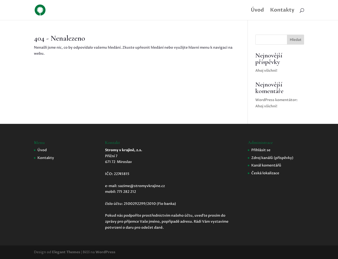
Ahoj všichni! (266, 70)
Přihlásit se (260, 150)
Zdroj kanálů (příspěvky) (272, 157)
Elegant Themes (66, 252)
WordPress (105, 252)
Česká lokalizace (265, 173)
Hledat (296, 39)
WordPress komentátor (275, 100)
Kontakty (282, 10)
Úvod (257, 10)
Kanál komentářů (266, 165)
